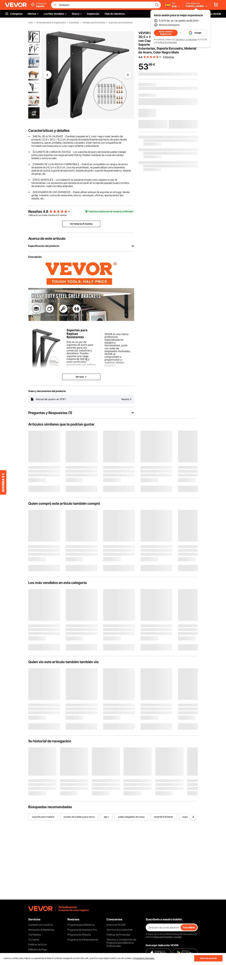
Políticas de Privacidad (118, 934)
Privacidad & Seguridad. (144, 958)
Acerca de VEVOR (115, 924)
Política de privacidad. (167, 42)
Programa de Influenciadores (82, 939)
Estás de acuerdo (208, 958)
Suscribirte (189, 927)
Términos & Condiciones (119, 929)
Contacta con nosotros (40, 924)
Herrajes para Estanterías (94, 22)
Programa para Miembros (81, 924)
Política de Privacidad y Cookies (167, 937)
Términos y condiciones (186, 39)
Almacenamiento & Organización (51, 22)
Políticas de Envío (37, 944)
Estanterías (74, 22)
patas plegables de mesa (131, 816)
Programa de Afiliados (79, 934)
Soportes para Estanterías (120, 22)
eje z (106, 816)
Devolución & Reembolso (41, 929)
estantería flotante (163, 816)
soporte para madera (43, 816)
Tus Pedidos (34, 934)
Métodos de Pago (37, 949)
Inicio (30, 22)
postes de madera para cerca (79, 816)
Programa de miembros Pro (82, 929)
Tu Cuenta (33, 939)
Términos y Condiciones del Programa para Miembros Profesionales (121, 942)
